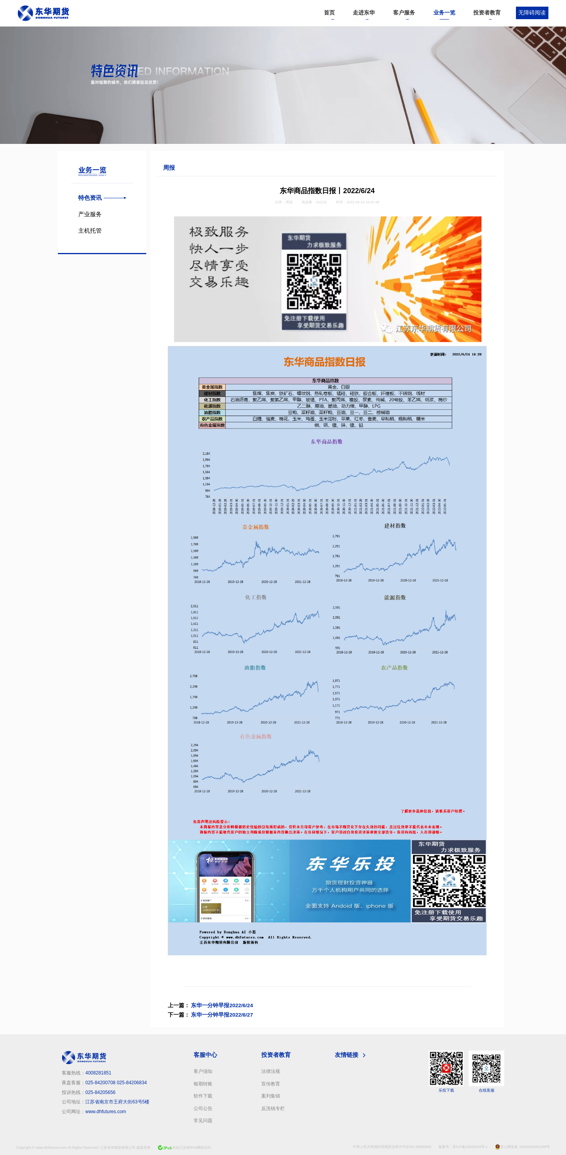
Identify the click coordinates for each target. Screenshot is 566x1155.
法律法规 (270, 1071)
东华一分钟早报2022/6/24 (222, 1005)
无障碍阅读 (532, 13)
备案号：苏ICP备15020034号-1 (463, 1147)
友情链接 (346, 1054)
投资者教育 (276, 1054)
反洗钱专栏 (273, 1108)
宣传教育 (270, 1084)
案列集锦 (270, 1096)
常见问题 (203, 1120)
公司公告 (203, 1108)
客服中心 (205, 1054)
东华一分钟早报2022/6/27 (222, 1015)
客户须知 (203, 1071)
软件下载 (203, 1096)
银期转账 (203, 1084)
